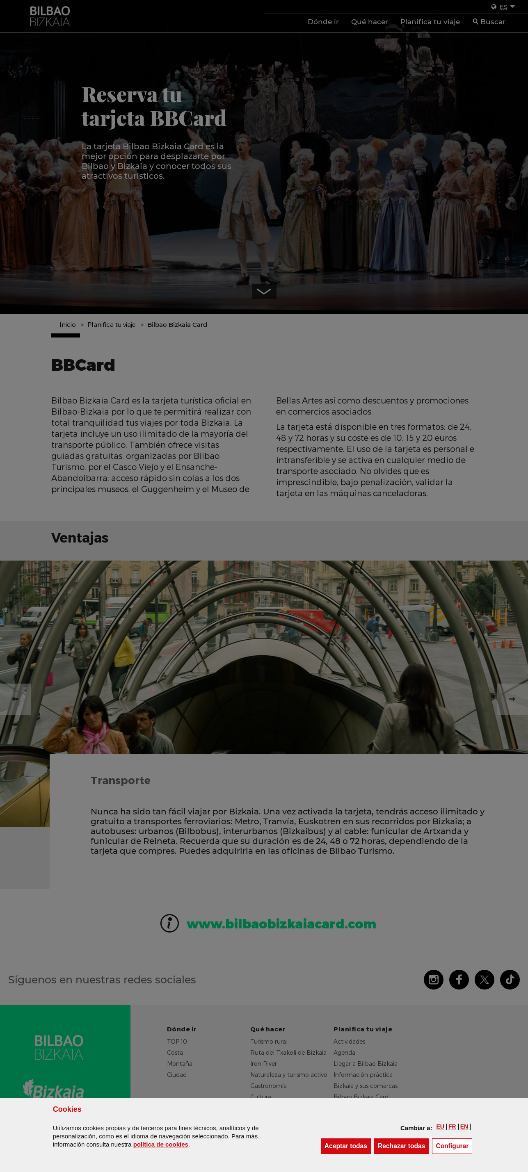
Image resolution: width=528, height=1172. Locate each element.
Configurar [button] (454, 1145)
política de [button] (160, 1144)
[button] (440, 1126)
